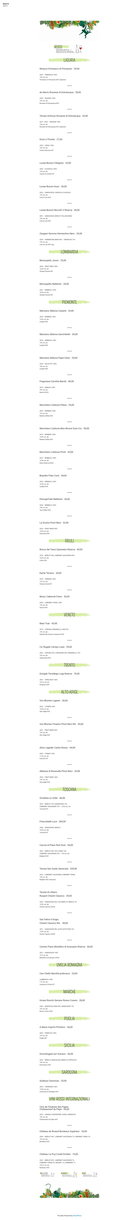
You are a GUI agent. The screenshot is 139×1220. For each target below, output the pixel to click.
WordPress (77, 1216)
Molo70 (6, 4)
